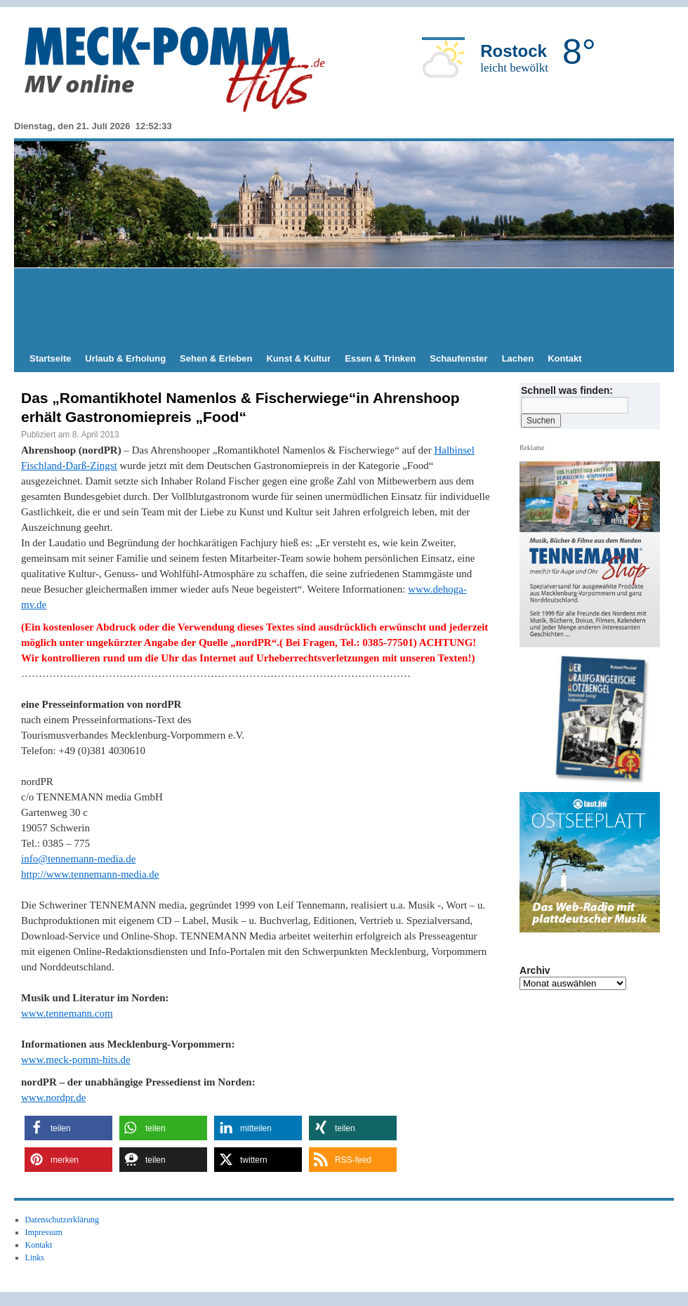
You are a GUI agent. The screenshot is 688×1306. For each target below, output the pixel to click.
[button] (68, 1128)
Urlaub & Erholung (125, 358)
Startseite (50, 358)
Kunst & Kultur (298, 358)
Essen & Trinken (380, 358)
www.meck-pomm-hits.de (76, 1059)
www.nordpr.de (53, 1097)
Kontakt (564, 358)
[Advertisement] (344, 306)
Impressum (43, 1232)
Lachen (518, 358)
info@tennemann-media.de (78, 858)
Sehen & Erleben (216, 358)
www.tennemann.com (67, 1013)
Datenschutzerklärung (62, 1220)
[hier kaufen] (595, 720)
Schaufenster (458, 358)
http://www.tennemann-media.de (90, 874)
